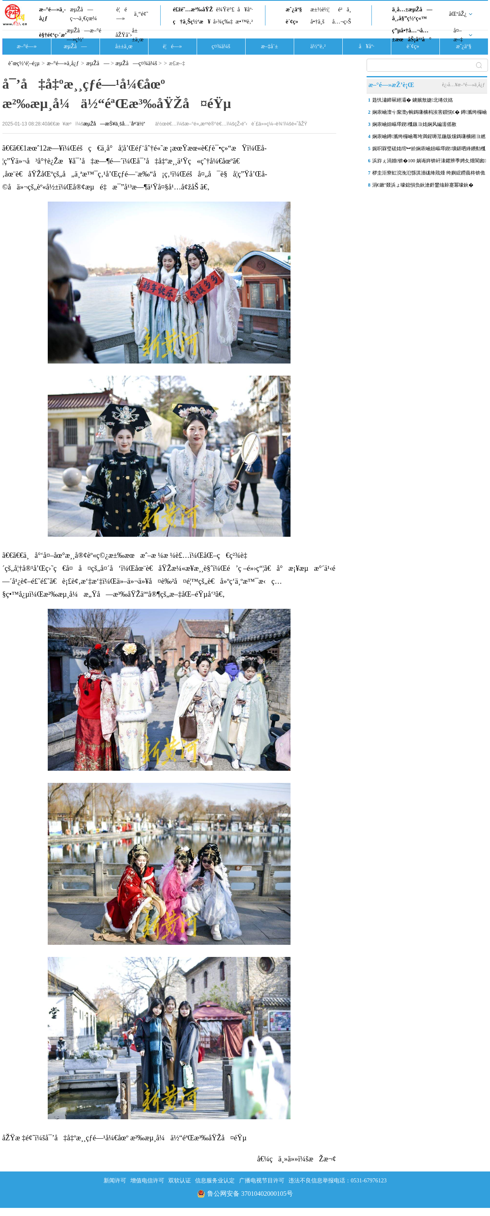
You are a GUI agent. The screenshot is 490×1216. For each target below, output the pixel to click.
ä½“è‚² (318, 46)
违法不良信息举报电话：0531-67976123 (337, 1181)
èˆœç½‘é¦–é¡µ (24, 63)
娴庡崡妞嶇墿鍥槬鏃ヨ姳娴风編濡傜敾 (414, 124)
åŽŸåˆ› (124, 35)
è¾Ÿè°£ (225, 9)
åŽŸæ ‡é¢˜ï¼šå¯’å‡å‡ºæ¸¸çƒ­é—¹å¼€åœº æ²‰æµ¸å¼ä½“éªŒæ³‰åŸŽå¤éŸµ (124, 1138)
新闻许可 (115, 1181)
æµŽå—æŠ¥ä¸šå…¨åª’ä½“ (114, 124)
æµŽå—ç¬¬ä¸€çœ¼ (83, 13)
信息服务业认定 (215, 1181)
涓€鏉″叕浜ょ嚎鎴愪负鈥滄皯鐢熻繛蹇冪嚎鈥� (423, 185)
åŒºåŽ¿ (458, 14)
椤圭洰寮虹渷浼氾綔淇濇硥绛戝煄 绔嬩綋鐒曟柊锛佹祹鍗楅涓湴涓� (428, 174)
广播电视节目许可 (261, 1181)
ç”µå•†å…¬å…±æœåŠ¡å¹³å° (411, 35)
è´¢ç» (294, 22)
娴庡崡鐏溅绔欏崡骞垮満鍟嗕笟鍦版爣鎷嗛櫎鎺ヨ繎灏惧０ (429, 138)
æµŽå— (75, 46)
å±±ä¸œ (138, 35)
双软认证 (179, 1181)
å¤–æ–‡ (458, 35)
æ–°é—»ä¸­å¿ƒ (52, 13)
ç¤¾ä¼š (221, 46)
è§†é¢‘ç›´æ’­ (53, 35)
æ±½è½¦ (319, 9)
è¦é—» (122, 13)
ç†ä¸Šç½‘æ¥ (191, 22)
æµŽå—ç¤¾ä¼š (136, 63)
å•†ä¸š (317, 22)
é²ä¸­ (344, 9)
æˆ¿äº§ (294, 9)
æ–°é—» (26, 46)
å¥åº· (245, 9)
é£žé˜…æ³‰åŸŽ (193, 9)
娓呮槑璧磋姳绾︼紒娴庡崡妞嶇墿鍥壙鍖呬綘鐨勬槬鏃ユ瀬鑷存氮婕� (429, 150)
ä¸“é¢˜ (141, 14)
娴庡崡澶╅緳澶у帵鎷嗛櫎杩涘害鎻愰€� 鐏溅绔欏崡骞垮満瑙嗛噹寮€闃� (429, 113)
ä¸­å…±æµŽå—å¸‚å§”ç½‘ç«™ (412, 13)
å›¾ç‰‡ (223, 22)
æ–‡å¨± (269, 46)
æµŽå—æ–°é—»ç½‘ (84, 35)
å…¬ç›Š (341, 22)
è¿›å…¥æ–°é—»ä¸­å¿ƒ (463, 84)
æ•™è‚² (244, 22)
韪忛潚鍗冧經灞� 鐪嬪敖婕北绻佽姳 (412, 100)
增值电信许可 (147, 1181)
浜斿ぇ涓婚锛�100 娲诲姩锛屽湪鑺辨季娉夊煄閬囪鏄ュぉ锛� (429, 162)
